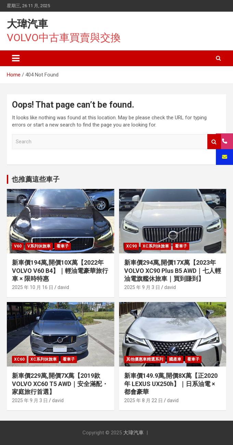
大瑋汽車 (27, 24)
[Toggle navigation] (16, 58)
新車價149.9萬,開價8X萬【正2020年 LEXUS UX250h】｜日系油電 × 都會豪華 (171, 383)
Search (214, 141)
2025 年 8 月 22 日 (143, 400)
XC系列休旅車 (156, 246)
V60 (18, 246)
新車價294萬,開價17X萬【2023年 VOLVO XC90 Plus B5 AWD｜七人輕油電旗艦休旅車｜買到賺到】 (172, 270)
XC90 (131, 246)
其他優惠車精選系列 (144, 359)
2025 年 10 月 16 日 (32, 287)
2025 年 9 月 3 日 (142, 287)
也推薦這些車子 (36, 179)
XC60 (19, 359)
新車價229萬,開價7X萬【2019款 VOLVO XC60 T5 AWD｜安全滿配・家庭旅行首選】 (60, 383)
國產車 (175, 359)
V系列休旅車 (39, 246)
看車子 (62, 246)
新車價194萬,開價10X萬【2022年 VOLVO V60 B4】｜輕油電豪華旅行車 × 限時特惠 (60, 270)
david (63, 287)
